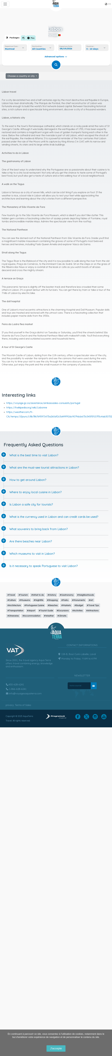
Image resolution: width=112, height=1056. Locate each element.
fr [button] (108, 4)
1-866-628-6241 (16, 689)
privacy (10, 705)
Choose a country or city (21, 76)
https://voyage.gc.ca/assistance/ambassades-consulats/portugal (43, 403)
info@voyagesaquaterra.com (24, 693)
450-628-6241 (15, 684)
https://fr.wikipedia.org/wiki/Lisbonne (26, 407)
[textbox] (40, 49)
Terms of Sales (23, 705)
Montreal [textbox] (9, 49)
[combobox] (15, 49)
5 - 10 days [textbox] (92, 49)
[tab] (13, 38)
